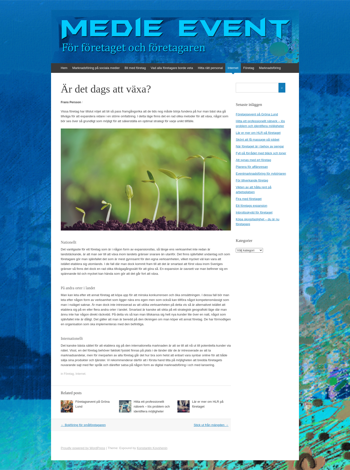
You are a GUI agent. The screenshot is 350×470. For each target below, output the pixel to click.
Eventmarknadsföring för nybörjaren (261, 173)
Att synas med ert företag (253, 160)
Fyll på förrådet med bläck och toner (261, 153)
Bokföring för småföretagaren (83, 425)
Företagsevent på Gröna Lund (257, 114)
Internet (233, 68)
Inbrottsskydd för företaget (254, 212)
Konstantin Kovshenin (152, 448)
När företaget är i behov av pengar (260, 146)
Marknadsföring (270, 68)
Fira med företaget (249, 199)
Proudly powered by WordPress (83, 448)
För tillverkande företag (252, 180)
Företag (248, 68)
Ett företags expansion (251, 205)
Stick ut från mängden (211, 425)
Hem (64, 68)
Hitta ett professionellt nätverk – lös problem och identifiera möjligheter (152, 406)
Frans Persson (71, 102)
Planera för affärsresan (252, 167)
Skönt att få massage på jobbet (257, 139)
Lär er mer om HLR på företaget (258, 133)
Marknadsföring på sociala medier (96, 68)
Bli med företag (135, 68)
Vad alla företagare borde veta (172, 68)
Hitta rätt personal (210, 68)
